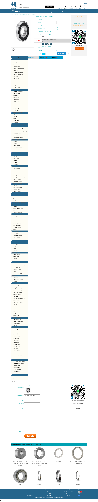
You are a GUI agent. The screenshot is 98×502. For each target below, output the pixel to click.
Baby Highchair (16, 64)
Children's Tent (16, 85)
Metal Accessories (17, 354)
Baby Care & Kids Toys (17, 59)
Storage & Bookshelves (18, 72)
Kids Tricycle (16, 80)
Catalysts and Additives (18, 218)
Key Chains (15, 83)
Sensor (14, 271)
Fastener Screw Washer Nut (19, 196)
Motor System (16, 331)
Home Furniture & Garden (17, 166)
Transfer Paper (16, 277)
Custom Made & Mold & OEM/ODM (19, 183)
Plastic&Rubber (16, 352)
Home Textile (16, 105)
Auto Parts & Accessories (17, 327)
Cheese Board (16, 95)
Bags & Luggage (16, 145)
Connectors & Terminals (18, 208)
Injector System (16, 332)
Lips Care (15, 162)
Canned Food (16, 258)
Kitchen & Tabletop (17, 179)
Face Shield (15, 264)
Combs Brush (16, 101)
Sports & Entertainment (17, 231)
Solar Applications (17, 319)
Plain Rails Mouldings (17, 292)
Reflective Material (17, 269)
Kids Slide (15, 76)
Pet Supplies (16, 172)
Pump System (16, 342)
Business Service (15, 359)
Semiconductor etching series (19, 128)
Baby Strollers (16, 78)
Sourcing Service (16, 371)
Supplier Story (79, 45)
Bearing (15, 200)
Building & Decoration (16, 283)
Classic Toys (16, 82)
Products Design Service (18, 363)
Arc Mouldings (16, 296)
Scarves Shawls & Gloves (18, 147)
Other (13, 375)
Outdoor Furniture (17, 170)
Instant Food (16, 260)
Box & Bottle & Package (18, 279)
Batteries (15, 206)
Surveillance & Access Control (19, 265)
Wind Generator (16, 323)
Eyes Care (15, 164)
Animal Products (16, 254)
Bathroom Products (17, 174)
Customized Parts (17, 357)
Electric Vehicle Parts (17, 355)
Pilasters (15, 311)
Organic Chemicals (17, 225)
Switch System (16, 340)
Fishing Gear (16, 120)
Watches (15, 143)
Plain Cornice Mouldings (18, 290)
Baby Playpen (16, 62)
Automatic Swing (16, 66)
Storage (15, 106)
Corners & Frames (17, 294)
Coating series (16, 129)
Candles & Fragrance (17, 110)
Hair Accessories (16, 151)
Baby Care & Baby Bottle (18, 74)
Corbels (15, 304)
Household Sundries (17, 181)
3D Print (15, 185)
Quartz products (16, 377)
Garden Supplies (16, 168)
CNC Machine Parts (17, 187)
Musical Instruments (17, 235)
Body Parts (15, 348)
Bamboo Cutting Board (18, 91)
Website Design (16, 365)
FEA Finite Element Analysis (19, 361)
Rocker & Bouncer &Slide (18, 68)
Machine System (16, 346)
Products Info (31, 57)
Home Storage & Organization (19, 177)
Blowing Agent (16, 216)
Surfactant (15, 219)
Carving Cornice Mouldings (18, 287)
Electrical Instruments (17, 212)
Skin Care (15, 156)
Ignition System (16, 329)
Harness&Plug (16, 334)
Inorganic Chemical (17, 227)
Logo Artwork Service (17, 367)
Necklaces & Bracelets (18, 149)
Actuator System (16, 344)
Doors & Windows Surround (19, 298)
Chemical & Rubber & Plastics (18, 214)
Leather (15, 250)
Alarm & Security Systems (18, 267)
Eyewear (15, 141)
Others (14, 229)
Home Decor (16, 175)
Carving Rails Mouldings (18, 288)
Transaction (43, 57)
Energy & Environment (16, 317)
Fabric (14, 246)
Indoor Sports (16, 233)
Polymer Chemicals (17, 223)
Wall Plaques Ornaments (18, 308)
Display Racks (16, 108)
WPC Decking (16, 315)
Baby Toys (15, 61)
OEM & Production (17, 191)
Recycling (15, 325)
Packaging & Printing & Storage (18, 275)
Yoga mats (15, 122)
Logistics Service (16, 373)
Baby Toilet (15, 70)
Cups (14, 118)
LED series (15, 135)
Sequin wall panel (17, 285)
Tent (14, 114)
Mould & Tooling (16, 189)
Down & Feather (16, 244)
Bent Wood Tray (16, 93)
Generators (15, 210)
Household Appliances (18, 137)
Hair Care (15, 160)
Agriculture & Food (16, 252)
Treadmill (15, 116)
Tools (14, 198)
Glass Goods (16, 99)
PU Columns (16, 313)
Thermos (15, 281)
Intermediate (16, 221)
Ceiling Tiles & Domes (17, 302)
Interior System (16, 350)
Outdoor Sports (16, 237)
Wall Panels (15, 306)
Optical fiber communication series (20, 131)
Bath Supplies (16, 158)
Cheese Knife (16, 97)
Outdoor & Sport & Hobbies (17, 112)
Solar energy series (17, 133)
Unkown (15, 378)
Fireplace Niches (16, 309)
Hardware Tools (16, 103)
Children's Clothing (17, 87)
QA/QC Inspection (17, 369)
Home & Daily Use (16, 89)
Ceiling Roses (16, 300)
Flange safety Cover (17, 273)
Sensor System (16, 336)
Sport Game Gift (16, 239)
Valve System (16, 338)
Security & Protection (16, 262)
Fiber (14, 248)
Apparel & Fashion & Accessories (19, 139)
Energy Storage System (18, 321)
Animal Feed (16, 256)
